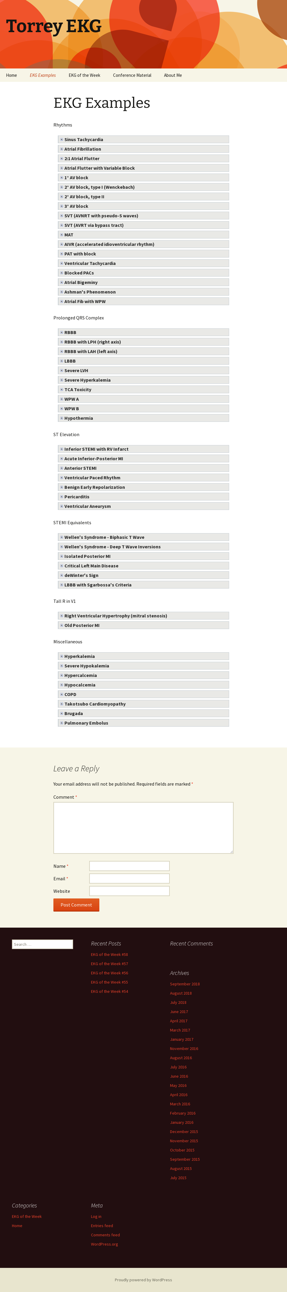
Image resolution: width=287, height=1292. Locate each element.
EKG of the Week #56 (109, 973)
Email (60, 878)
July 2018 (178, 1002)
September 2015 (185, 1159)
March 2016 (180, 1104)
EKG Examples (43, 75)
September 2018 (185, 984)
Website (61, 891)
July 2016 (178, 1067)
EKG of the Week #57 (109, 963)
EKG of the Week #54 (109, 991)
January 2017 (181, 1039)
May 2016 (178, 1085)
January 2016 (181, 1122)
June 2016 (179, 1076)
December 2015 (184, 1131)
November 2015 (184, 1140)
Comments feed (105, 1235)
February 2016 (182, 1113)
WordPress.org (104, 1244)
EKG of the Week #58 (109, 954)
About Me (173, 75)
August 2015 (181, 1168)
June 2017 (179, 1011)
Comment (65, 797)
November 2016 (184, 1048)
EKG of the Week (84, 75)
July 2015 (178, 1177)
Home (11, 75)
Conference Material (132, 75)
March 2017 (180, 1030)
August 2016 (181, 1057)
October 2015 (182, 1150)
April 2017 (178, 1020)
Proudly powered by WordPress (143, 1279)
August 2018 (181, 993)
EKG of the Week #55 (109, 982)
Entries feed (102, 1225)
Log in (96, 1216)
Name (61, 866)
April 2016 (178, 1094)
